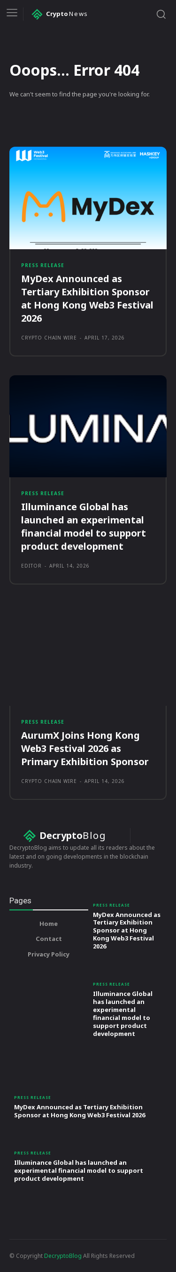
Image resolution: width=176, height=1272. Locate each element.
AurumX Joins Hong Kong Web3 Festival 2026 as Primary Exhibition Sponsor (85, 748)
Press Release (42, 265)
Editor (31, 565)
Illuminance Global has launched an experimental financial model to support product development (123, 1013)
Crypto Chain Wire (49, 337)
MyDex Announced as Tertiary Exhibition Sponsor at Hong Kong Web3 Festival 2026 (87, 298)
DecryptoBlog (63, 1256)
